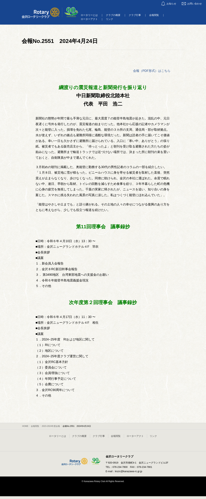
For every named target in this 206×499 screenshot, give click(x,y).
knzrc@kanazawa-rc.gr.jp (128, 471)
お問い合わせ (192, 3)
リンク (153, 436)
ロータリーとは (57, 436)
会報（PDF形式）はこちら (151, 71)
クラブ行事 (99, 436)
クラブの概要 (79, 436)
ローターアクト (135, 436)
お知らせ (168, 3)
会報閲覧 (116, 436)
